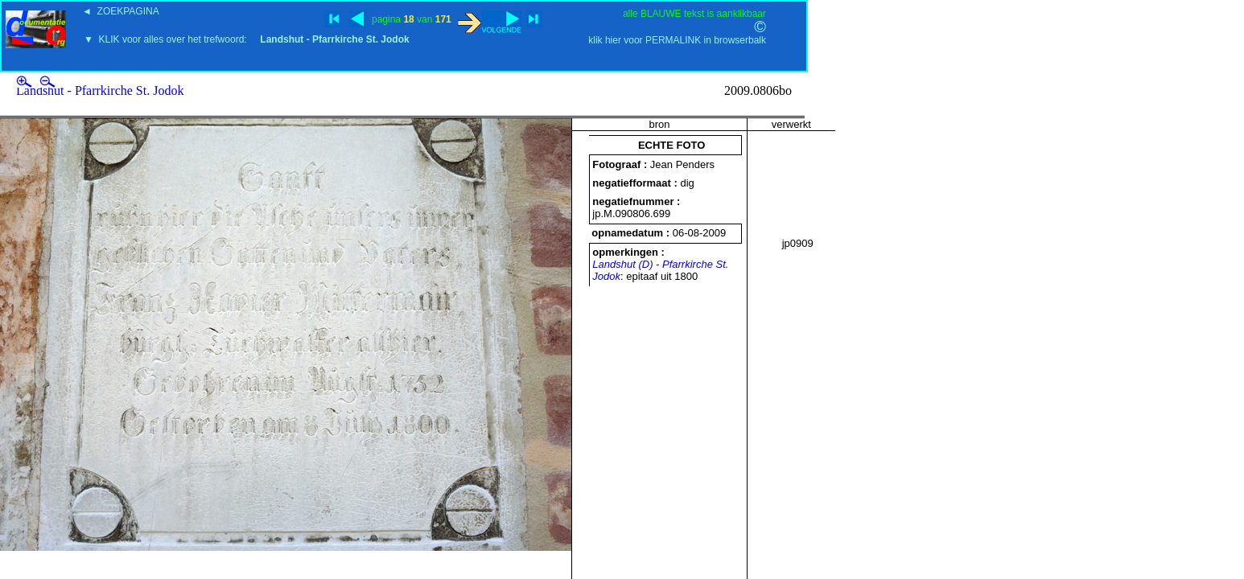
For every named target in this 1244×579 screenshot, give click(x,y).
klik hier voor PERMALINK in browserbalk (677, 40)
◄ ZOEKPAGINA (120, 11)
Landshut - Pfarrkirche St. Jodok (99, 90)
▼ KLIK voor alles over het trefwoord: (247, 39)
